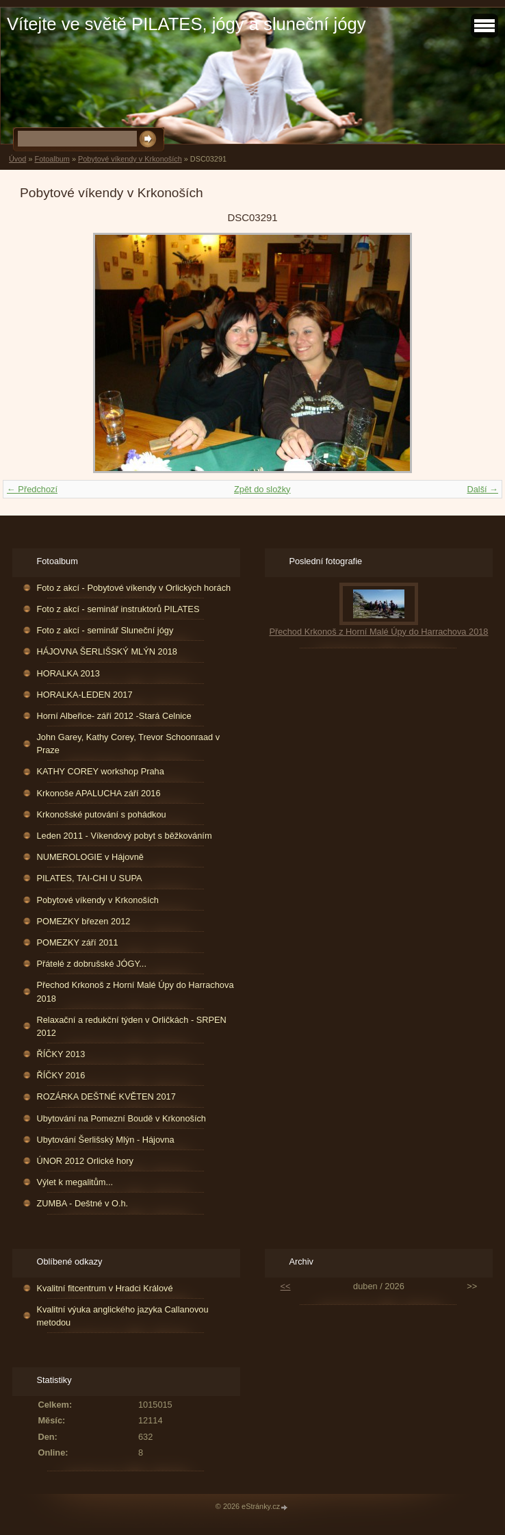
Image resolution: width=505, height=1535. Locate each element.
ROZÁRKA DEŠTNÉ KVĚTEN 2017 (105, 1096)
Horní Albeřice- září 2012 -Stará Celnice (113, 716)
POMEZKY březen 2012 (83, 921)
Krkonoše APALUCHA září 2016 (98, 793)
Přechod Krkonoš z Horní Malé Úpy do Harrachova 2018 (134, 991)
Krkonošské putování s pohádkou (101, 814)
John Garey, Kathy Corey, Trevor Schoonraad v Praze (128, 743)
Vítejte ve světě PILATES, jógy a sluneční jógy (186, 24)
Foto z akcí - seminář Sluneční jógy (104, 630)
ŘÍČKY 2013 (60, 1054)
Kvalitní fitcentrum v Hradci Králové (104, 1288)
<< (286, 1286)
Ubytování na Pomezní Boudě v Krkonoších (121, 1118)
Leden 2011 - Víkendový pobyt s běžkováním (123, 835)
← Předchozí (32, 489)
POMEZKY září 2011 (77, 942)
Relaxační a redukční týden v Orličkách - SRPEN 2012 (131, 1026)
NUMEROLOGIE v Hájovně (89, 857)
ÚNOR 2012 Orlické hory (84, 1161)
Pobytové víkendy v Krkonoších (130, 159)
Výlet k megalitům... (74, 1182)
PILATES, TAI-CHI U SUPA (89, 878)
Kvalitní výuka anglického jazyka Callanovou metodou (122, 1316)
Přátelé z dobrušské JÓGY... (91, 964)
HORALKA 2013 (67, 673)
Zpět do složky (262, 489)
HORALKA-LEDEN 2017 (84, 694)
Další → (482, 489)
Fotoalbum (51, 159)
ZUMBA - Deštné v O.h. (82, 1203)
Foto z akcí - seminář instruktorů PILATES (117, 609)
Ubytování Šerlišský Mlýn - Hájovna (105, 1139)
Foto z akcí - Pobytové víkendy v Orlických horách (133, 588)
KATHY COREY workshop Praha (100, 771)
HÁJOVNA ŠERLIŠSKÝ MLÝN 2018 (106, 651)
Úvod (17, 159)
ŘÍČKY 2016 (60, 1075)
